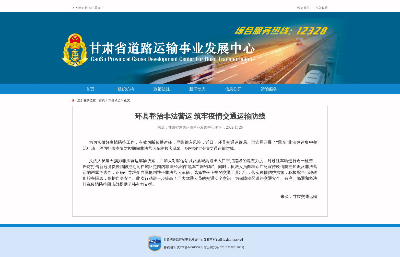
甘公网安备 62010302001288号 (224, 247)
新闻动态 (197, 89)
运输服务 (269, 89)
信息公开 (233, 89)
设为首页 (303, 8)
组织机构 (126, 89)
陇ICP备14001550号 (190, 247)
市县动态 (114, 100)
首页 (90, 89)
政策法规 (162, 89)
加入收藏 (321, 8)
